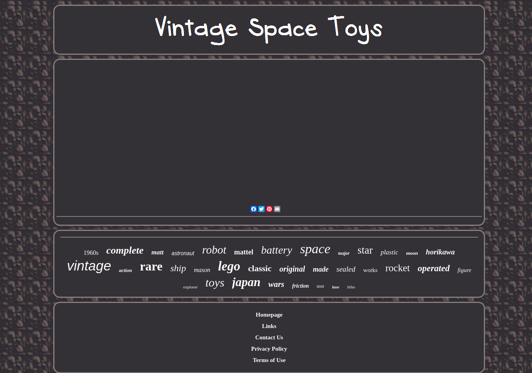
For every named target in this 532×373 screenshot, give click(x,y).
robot (214, 249)
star (365, 250)
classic (260, 268)
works (370, 270)
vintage (89, 265)
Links (269, 326)
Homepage (269, 315)
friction (300, 286)
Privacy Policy (269, 349)
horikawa (440, 252)
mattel (243, 252)
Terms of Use (269, 360)
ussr (320, 286)
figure (464, 270)
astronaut (182, 253)
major (344, 253)
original (292, 269)
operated (434, 268)
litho (351, 287)
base (335, 287)
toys (215, 282)
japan (246, 282)
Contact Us (269, 337)
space (315, 248)
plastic (389, 252)
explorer (190, 287)
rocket (397, 268)
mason (202, 270)
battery (276, 250)
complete (124, 250)
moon (412, 253)
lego (229, 266)
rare (151, 266)
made (320, 269)
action (125, 270)
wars (276, 284)
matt (157, 252)
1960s (90, 252)
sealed (345, 269)
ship (178, 268)
